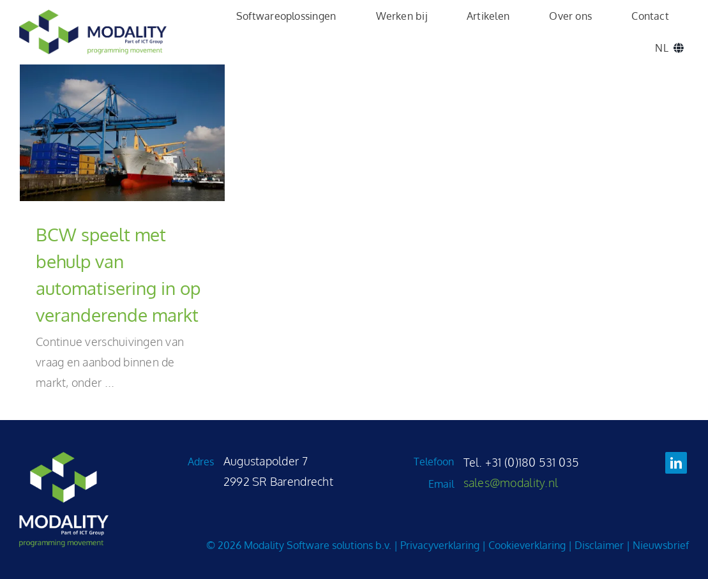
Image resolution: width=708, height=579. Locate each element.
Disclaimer (599, 545)
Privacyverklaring (439, 545)
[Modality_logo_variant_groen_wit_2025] (64, 458)
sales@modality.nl (511, 483)
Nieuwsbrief (661, 545)
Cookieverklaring (527, 545)
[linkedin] (676, 463)
